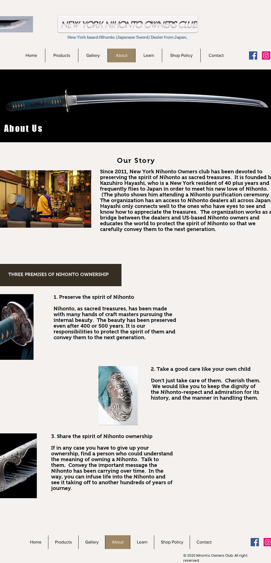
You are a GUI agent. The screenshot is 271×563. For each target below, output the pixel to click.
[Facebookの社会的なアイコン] (253, 55)
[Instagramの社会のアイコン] (266, 55)
